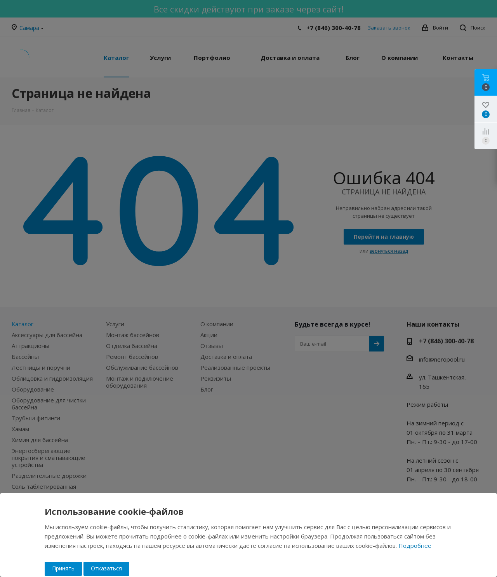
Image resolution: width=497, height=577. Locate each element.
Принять (63, 568)
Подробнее (414, 545)
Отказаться (106, 568)
